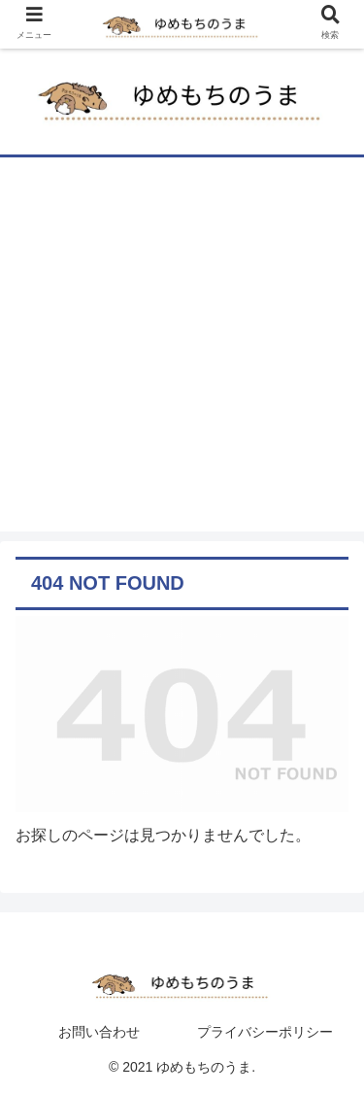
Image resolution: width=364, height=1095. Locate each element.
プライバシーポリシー (265, 1032)
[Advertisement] (182, 349)
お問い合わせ (99, 1032)
